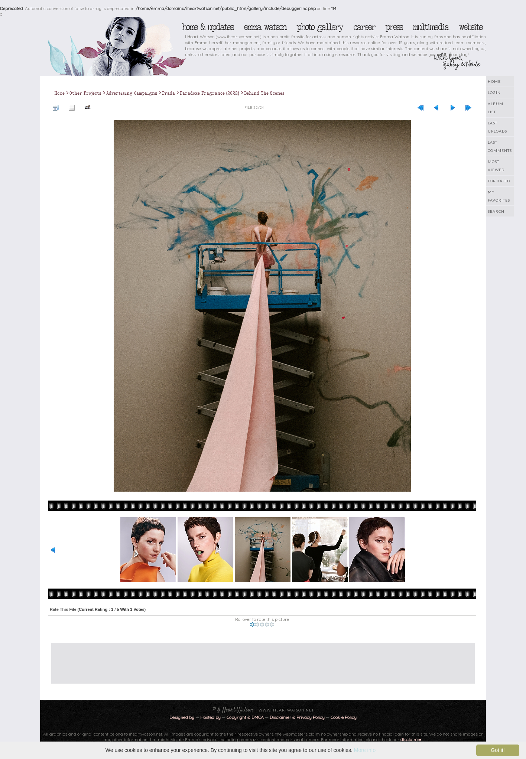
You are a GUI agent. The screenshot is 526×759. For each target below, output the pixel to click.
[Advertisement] (257, 659)
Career (364, 27)
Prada (168, 93)
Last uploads (497, 127)
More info (365, 750)
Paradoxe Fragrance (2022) (209, 93)
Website (470, 27)
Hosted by (210, 717)
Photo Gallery (319, 27)
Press (393, 27)
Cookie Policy (344, 717)
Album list (495, 107)
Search (496, 211)
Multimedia (430, 27)
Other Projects (85, 93)
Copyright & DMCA (245, 717)
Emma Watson (265, 27)
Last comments (500, 146)
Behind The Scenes (264, 93)
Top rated (499, 181)
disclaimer (411, 739)
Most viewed (496, 165)
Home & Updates (207, 27)
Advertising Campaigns (131, 93)
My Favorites (499, 196)
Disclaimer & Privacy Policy (298, 717)
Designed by (181, 717)
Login (494, 92)
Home (494, 81)
